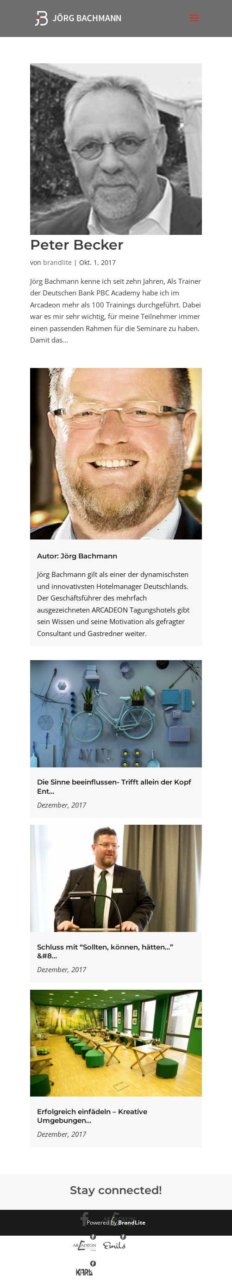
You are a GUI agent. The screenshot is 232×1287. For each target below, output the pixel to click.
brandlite (57, 262)
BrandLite (131, 1222)
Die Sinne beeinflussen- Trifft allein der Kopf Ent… (114, 787)
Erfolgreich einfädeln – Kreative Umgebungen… (92, 1116)
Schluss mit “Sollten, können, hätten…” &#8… (105, 952)
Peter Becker (77, 244)
